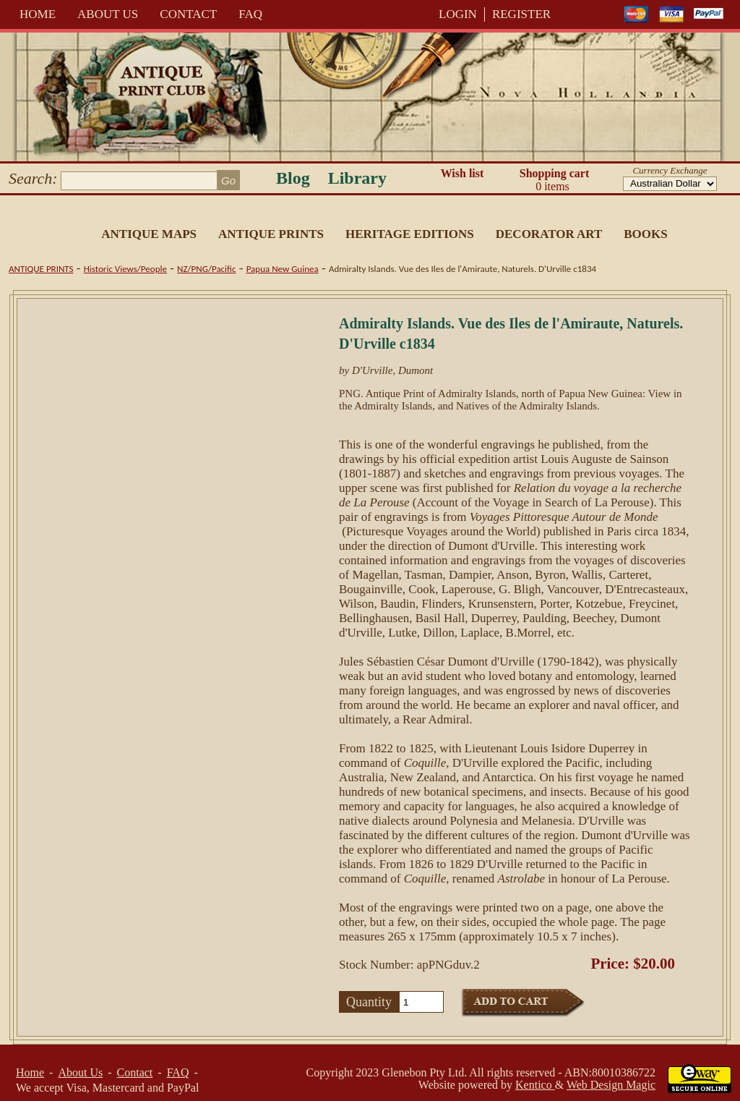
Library (357, 178)
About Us (107, 14)
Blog (293, 178)
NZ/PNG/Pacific (206, 268)
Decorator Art (549, 234)
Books (645, 234)
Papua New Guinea (282, 268)
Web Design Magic (611, 1085)
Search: (33, 178)
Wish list (462, 173)
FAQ (250, 14)
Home (38, 14)
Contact (188, 14)
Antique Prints (271, 234)
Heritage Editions (409, 234)
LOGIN (458, 14)
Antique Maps (149, 234)
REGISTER (521, 14)
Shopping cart (554, 180)
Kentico (535, 1085)
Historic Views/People (125, 268)
